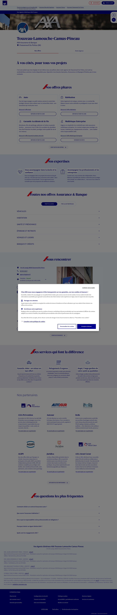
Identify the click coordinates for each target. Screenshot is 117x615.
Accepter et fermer (86, 326)
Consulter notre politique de (34, 321)
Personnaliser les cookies (67, 326)
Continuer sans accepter (88, 287)
